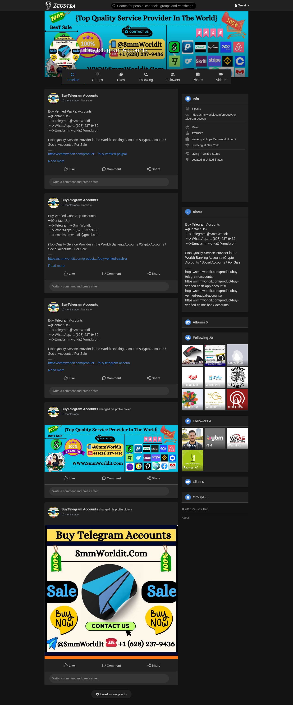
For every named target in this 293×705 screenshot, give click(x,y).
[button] (153, 5)
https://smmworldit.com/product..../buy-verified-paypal (87, 154)
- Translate (85, 100)
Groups (199, 497)
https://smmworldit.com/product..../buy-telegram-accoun (89, 363)
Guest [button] (242, 5)
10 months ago (70, 100)
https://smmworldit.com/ (221, 139)
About (185, 517)
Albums (199, 322)
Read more (56, 161)
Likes (197, 482)
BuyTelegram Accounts (116, 50)
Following (200, 338)
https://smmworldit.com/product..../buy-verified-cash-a (87, 258)
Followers (200, 421)
